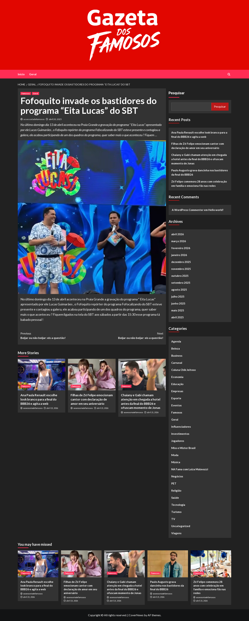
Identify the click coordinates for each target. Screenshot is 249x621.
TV (173, 519)
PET (173, 483)
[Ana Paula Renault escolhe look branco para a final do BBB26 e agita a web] (41, 374)
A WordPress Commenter (187, 209)
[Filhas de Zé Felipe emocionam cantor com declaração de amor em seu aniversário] (91, 374)
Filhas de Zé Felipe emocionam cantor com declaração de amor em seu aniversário (92, 399)
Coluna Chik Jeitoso (183, 369)
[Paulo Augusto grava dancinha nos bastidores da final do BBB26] (167, 563)
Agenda (176, 341)
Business (176, 355)
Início (21, 74)
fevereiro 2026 (180, 248)
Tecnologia (178, 504)
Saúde (175, 497)
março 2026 (178, 241)
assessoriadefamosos (34, 119)
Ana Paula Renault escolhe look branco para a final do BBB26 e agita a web (38, 399)
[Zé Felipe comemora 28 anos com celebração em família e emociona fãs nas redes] (211, 563)
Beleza (175, 348)
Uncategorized (180, 526)
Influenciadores (181, 426)
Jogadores (177, 440)
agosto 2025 (179, 289)
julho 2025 (177, 296)
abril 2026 (177, 234)
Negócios (177, 476)
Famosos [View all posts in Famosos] (26, 93)
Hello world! (216, 209)
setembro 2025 (180, 282)
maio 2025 (177, 310)
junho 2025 (178, 303)
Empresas (177, 391)
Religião (176, 490)
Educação (177, 384)
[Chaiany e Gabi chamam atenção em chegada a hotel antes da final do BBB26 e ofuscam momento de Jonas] (142, 374)
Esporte (176, 398)
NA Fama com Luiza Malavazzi (189, 469)
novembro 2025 (181, 268)
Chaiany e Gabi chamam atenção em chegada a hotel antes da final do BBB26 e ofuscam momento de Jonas (199, 159)
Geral (32, 74)
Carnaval (176, 362)
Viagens (176, 533)
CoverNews (136, 615)
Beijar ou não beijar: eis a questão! (56, 335)
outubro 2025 (180, 275)
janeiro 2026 (179, 255)
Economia (177, 376)
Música (175, 462)
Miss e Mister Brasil (183, 448)
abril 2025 (177, 317)
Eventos (176, 405)
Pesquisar (177, 93)
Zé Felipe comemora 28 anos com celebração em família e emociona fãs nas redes (199, 183)
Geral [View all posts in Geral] (35, 93)
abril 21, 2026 (52, 408)
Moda (174, 455)
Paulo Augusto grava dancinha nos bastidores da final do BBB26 (199, 172)
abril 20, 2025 (55, 119)
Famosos (176, 412)
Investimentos (180, 433)
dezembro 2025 (181, 261)
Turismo (176, 511)
